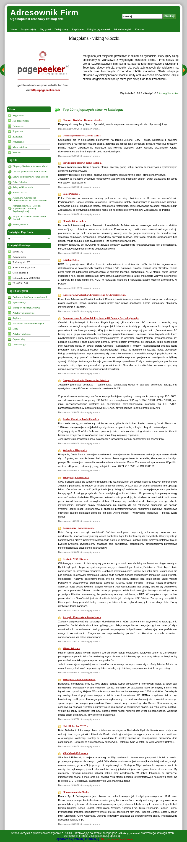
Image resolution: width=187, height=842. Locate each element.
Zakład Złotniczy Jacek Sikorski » (81, 419)
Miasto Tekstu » (71, 648)
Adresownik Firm (44, 12)
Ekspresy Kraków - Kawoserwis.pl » (82, 120)
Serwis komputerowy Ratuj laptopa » (83, 162)
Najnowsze (18, 126)
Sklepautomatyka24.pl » (76, 792)
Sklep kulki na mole (23, 187)
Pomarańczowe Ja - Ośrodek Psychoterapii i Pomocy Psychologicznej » (101, 318)
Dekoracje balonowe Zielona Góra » (82, 135)
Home (13, 29)
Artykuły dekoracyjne (23, 312)
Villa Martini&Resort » (75, 753)
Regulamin (77, 29)
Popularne (18, 131)
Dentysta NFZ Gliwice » (75, 559)
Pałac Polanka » (71, 193)
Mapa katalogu (20, 147)
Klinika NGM (19, 192)
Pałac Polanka (20, 182)
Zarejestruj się (28, 29)
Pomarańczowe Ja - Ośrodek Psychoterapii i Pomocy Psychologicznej (27, 208)
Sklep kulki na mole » (74, 221)
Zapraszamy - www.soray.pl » (78, 527)
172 (48, 238)
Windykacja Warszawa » (76, 477)
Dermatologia (19, 344)
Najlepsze (17, 136)
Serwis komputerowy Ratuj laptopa (30, 176)
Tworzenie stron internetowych (28, 323)
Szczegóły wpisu (168, 93)
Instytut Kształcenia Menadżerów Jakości (29, 217)
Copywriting (19, 339)
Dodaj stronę (61, 29)
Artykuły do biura (22, 333)
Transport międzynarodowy (26, 307)
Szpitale (17, 318)
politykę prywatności (129, 833)
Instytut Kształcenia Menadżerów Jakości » (86, 380)
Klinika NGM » (71, 259)
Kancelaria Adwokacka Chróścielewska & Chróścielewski (30, 199)
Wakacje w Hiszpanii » (75, 450)
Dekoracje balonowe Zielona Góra (30, 171)
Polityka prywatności (98, 29)
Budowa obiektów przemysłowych (30, 297)
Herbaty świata (20, 224)
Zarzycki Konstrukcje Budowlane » (82, 617)
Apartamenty (19, 302)
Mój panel (45, 29)
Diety (15, 328)
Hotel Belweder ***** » (75, 726)
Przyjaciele (18, 141)
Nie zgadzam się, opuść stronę (117, 839)
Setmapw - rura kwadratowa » (79, 679)
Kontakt (139, 29)
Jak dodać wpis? (122, 29)
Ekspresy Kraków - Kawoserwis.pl (30, 166)
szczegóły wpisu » (91, 128)
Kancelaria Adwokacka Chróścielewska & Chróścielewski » (95, 294)
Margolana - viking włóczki (94, 38)
